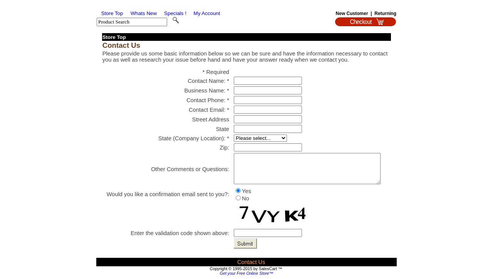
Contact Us (251, 262)
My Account (207, 13)
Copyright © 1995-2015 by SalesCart (243, 268)
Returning (385, 13)
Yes (246, 191)
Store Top (112, 13)
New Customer (352, 13)
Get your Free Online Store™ (246, 273)
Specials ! (175, 13)
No (245, 198)
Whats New (144, 13)
